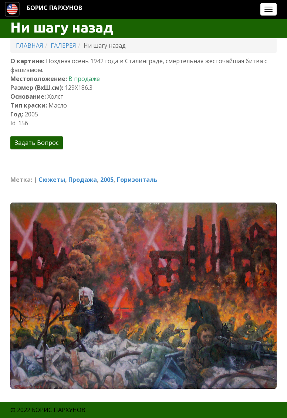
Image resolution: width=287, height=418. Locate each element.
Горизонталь (137, 180)
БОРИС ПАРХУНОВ (54, 8)
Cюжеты (51, 180)
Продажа (82, 180)
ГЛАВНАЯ (29, 45)
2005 (107, 180)
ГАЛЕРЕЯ (63, 45)
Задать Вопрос (36, 143)
